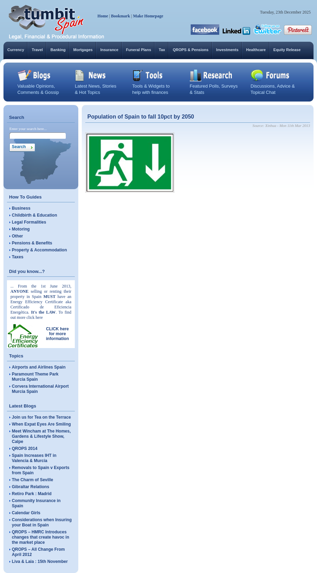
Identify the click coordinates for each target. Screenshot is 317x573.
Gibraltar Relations (30, 486)
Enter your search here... (28, 129)
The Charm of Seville (32, 479)
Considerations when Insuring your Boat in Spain (42, 522)
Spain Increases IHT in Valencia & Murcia (34, 458)
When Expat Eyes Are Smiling (41, 424)
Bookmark (120, 16)
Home (102, 16)
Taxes (17, 257)
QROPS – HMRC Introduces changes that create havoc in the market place (40, 537)
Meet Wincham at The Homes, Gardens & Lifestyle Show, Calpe (41, 436)
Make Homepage (148, 16)
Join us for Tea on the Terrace (41, 417)
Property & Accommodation (39, 250)
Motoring (21, 229)
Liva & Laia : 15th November (40, 561)
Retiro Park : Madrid (31, 493)
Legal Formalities (29, 222)
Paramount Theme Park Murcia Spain (35, 377)
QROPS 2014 (24, 448)
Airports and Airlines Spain (38, 367)
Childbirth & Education (34, 215)
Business (21, 208)
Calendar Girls (26, 512)
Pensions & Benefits (32, 243)
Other (17, 236)
